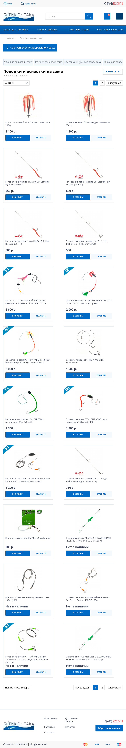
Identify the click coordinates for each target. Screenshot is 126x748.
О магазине (50, 718)
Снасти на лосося (79, 29)
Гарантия (49, 726)
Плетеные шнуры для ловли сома (83, 61)
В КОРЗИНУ (17, 138)
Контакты (49, 732)
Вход (9, 3)
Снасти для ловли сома (110, 29)
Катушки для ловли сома (48, 61)
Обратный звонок (109, 728)
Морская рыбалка (47, 29)
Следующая (114, 82)
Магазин (11, 38)
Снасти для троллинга (15, 29)
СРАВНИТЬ (41, 138)
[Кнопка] (119, 16)
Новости (70, 726)
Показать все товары (17, 687)
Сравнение (30, 3)
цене (11, 83)
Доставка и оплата (71, 720)
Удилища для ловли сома (18, 61)
